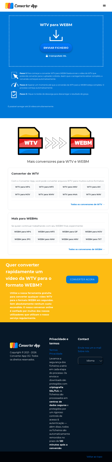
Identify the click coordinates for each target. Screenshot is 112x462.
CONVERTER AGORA (82, 279)
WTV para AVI (93, 187)
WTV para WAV (93, 194)
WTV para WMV (46, 194)
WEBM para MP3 (46, 232)
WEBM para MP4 (22, 232)
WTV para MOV (22, 194)
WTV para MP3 (46, 187)
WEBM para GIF (70, 232)
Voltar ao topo (94, 456)
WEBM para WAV (46, 239)
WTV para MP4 (22, 187)
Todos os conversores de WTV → (88, 204)
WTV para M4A (70, 194)
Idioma (90, 360)
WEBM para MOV (93, 232)
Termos (53, 350)
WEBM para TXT (94, 239)
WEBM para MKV (70, 239)
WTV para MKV (70, 187)
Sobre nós (83, 351)
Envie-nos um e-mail (89, 348)
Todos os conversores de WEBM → (87, 249)
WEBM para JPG (22, 239)
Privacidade (55, 353)
